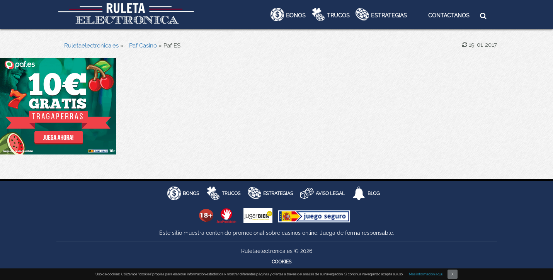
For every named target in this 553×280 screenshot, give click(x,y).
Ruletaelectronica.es (91, 45)
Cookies (281, 262)
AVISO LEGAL (330, 193)
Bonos (296, 15)
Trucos (338, 15)
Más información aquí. (426, 274)
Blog (374, 193)
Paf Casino (143, 45)
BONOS (191, 193)
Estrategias (389, 15)
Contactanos (449, 15)
